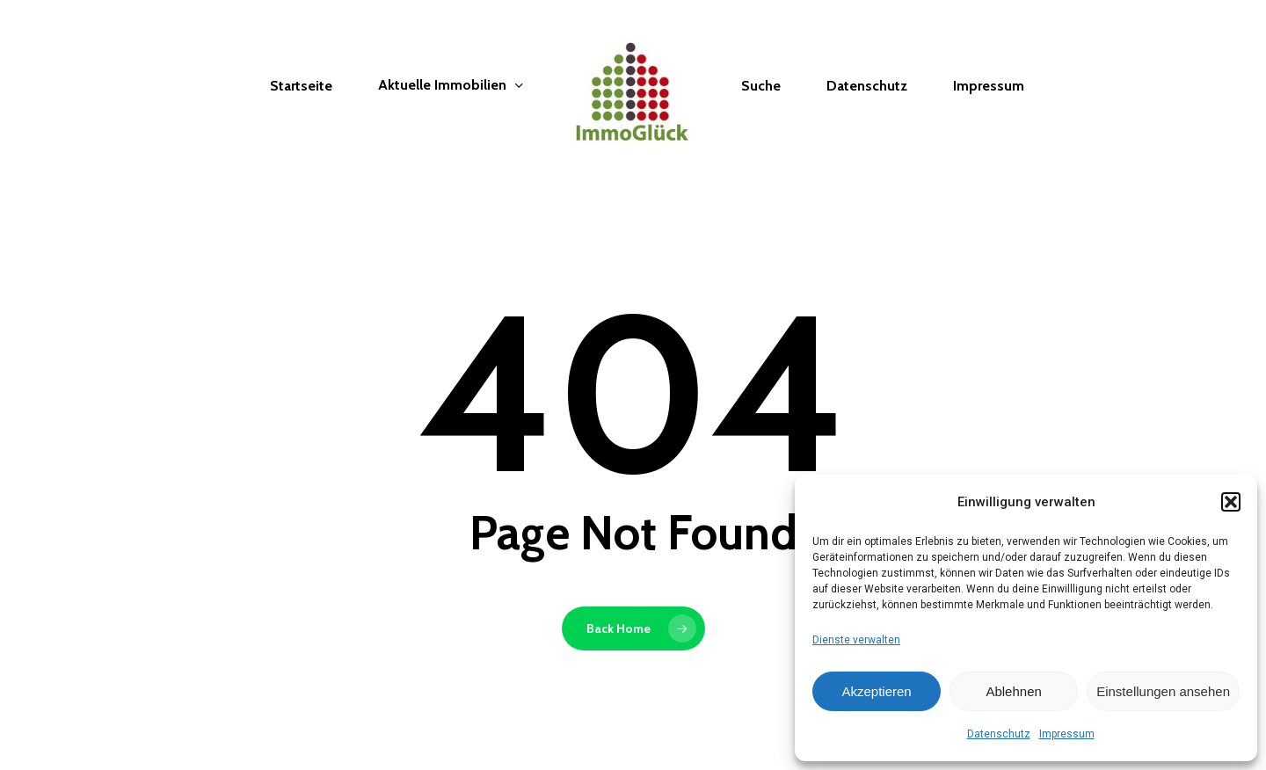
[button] (1231, 502)
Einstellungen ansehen (1163, 691)
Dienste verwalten (856, 640)
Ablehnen (1013, 691)
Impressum (1067, 734)
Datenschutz (998, 734)
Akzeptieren (876, 691)
